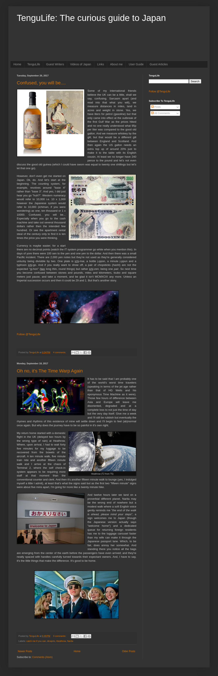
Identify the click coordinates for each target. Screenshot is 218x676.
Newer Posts (25, 651)
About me (116, 64)
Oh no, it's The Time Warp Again (50, 370)
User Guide (136, 64)
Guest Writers (55, 64)
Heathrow (61, 641)
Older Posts (128, 651)
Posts (156, 107)
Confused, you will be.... (41, 82)
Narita (70, 641)
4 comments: (60, 352)
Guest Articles (159, 64)
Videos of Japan (80, 64)
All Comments (160, 113)
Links (100, 64)
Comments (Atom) (42, 657)
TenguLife (33, 64)
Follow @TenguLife (28, 334)
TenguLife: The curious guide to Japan (91, 18)
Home (17, 64)
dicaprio (51, 641)
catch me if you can (36, 641)
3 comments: (60, 636)
